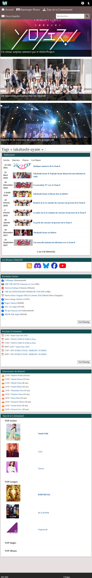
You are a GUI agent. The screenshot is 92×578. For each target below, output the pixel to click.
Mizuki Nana (16, 383)
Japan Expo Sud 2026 (19, 335)
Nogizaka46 (43, 530)
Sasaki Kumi (16, 406)
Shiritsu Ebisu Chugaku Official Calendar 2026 (23, 295)
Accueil (7, 9)
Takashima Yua (17, 390)
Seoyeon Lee (16, 409)
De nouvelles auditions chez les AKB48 (23, 95)
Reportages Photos (28, 9)
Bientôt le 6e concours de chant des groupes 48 (27, 139)
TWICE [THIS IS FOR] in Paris (23, 339)
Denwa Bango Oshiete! (14, 299)
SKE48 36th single (12, 314)
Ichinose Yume (17, 394)
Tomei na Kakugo (12, 288)
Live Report (36, 160)
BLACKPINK (43, 513)
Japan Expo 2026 (22, 347)
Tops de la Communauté (57, 9)
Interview (16, 160)
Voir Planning (83, 322)
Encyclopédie (10, 16)
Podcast (26, 160)
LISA (40, 452)
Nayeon (41, 468)
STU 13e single (11, 307)
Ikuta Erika (15, 398)
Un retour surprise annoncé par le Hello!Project (27, 51)
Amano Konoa (17, 379)
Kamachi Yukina (17, 402)
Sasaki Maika (16, 387)
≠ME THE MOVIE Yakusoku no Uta (19, 284)
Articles (6, 160)
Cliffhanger (9, 280)
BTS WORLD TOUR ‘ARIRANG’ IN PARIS (28, 351)
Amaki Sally (43, 434)
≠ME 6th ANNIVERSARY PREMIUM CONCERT (25, 292)
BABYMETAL (44, 495)
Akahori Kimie (17, 375)
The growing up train (13, 311)
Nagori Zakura (10, 303)
